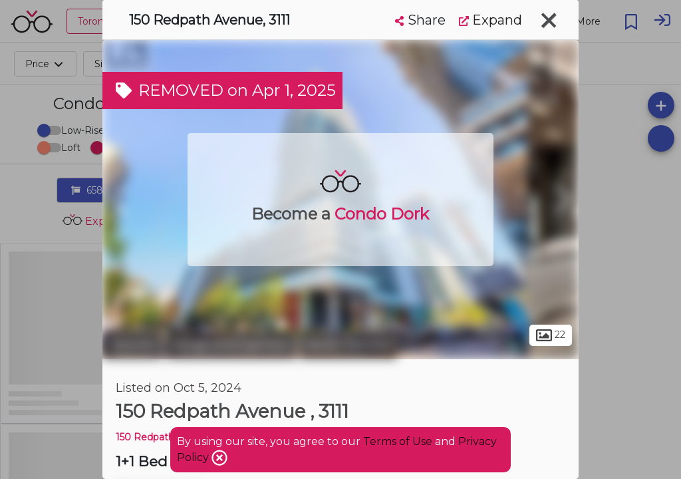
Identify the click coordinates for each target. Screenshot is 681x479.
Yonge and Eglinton (231, 344)
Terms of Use (397, 441)
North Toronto (348, 344)
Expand (490, 20)
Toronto (132, 344)
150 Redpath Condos (164, 437)
